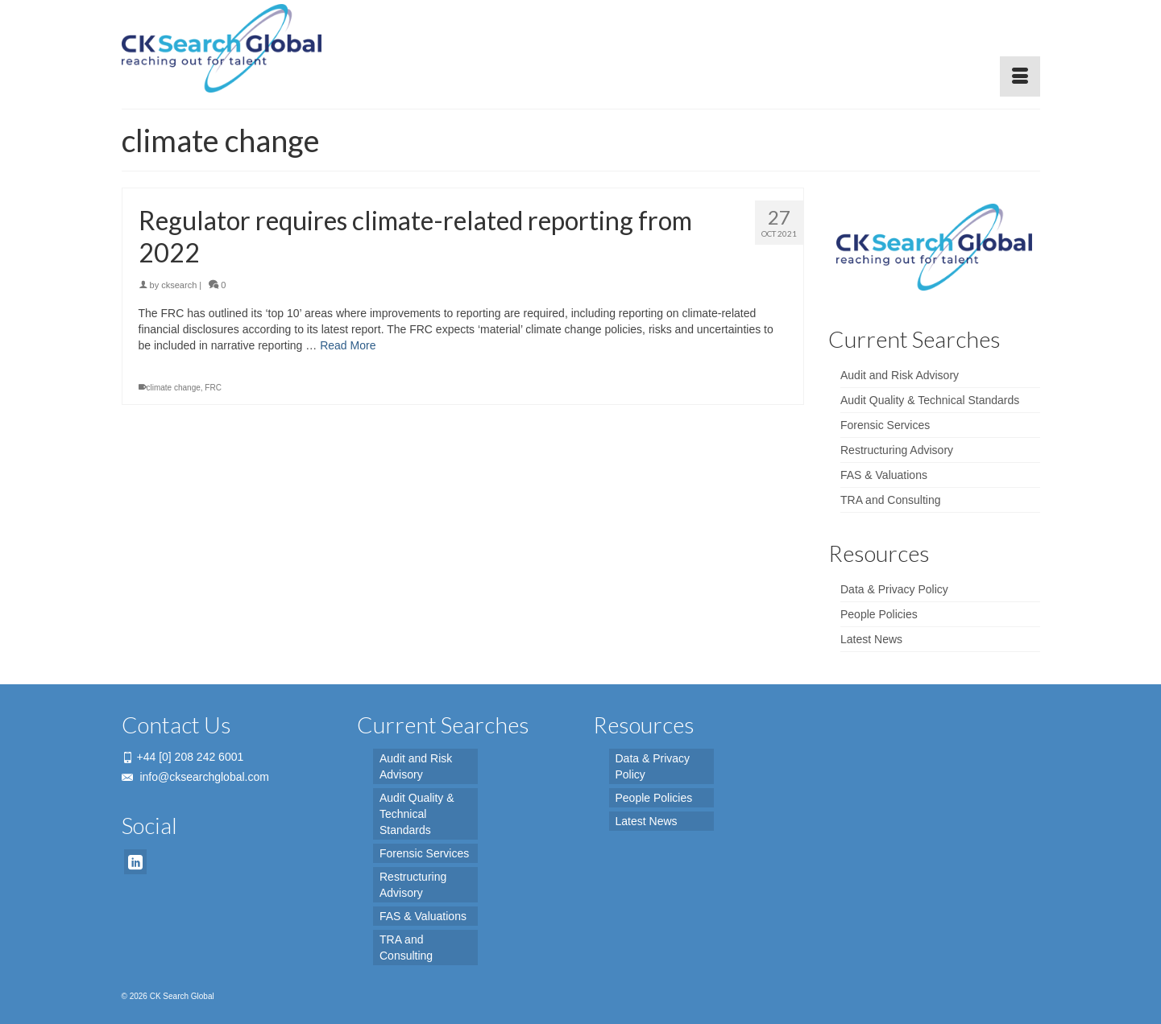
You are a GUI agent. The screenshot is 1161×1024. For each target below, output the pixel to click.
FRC (213, 387)
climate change (174, 387)
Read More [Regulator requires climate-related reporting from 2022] (347, 345)
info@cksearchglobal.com (195, 776)
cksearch (179, 285)
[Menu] (1020, 76)
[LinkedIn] (135, 861)
